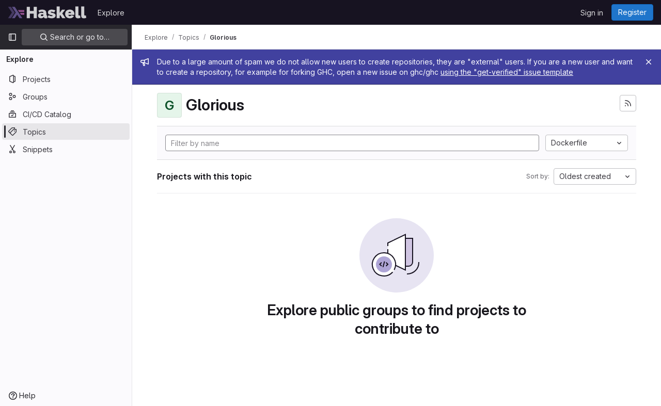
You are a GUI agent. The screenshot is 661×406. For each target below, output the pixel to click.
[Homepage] (47, 12)
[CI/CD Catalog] (66, 114)
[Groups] (66, 96)
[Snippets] (66, 149)
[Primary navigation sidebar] (12, 37)
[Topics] (66, 131)
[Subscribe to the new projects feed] (628, 103)
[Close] (648, 62)
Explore (111, 12)
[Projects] (66, 79)
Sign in (591, 12)
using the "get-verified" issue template (506, 72)
